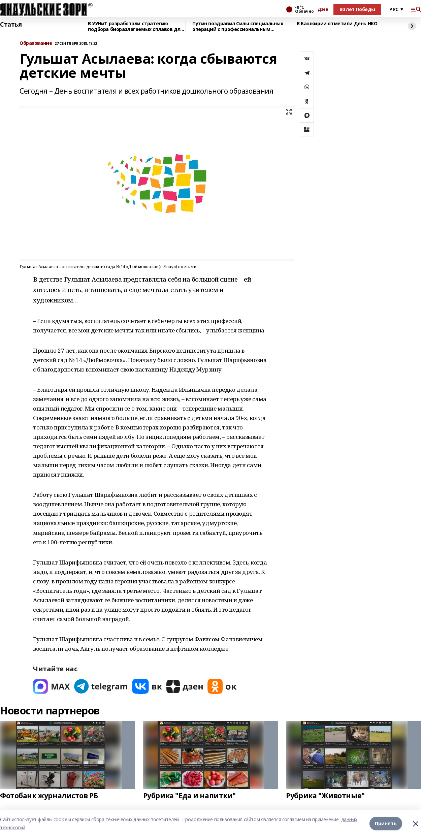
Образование (36, 43)
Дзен (323, 9)
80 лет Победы (357, 9)
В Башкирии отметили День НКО (337, 24)
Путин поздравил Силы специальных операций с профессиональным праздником (237, 26)
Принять (386, 823)
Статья (11, 24)
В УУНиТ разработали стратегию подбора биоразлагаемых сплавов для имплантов (135, 26)
